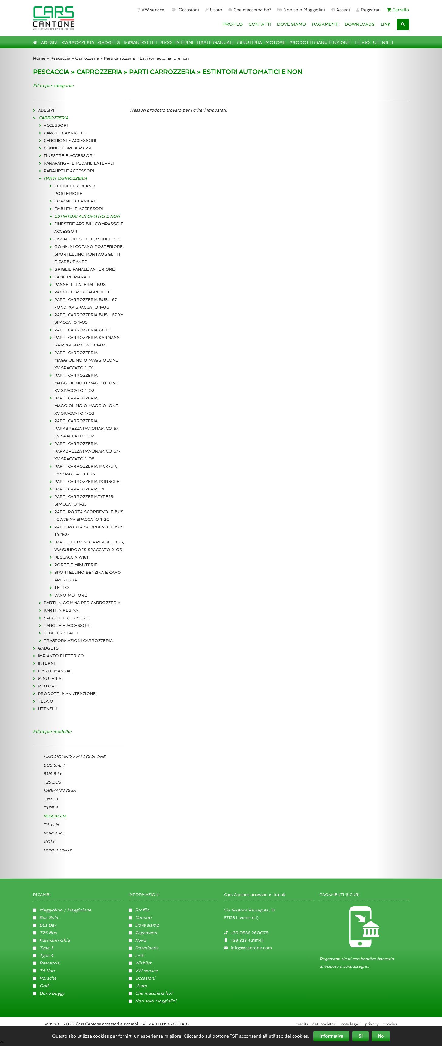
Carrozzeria (87, 58)
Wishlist (140, 963)
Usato (213, 9)
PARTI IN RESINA (61, 610)
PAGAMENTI (325, 24)
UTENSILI (383, 42)
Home (39, 58)
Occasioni (184, 9)
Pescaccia (60, 58)
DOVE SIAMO (291, 24)
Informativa (331, 1036)
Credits (302, 1024)
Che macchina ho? (249, 9)
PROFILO (233, 24)
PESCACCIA (51, 71)
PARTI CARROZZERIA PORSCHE (86, 481)
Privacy (372, 1024)
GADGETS (109, 42)
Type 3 (43, 947)
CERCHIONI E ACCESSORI (70, 140)
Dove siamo (144, 925)
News (137, 940)
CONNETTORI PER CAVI (68, 148)
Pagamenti (143, 932)
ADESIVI (50, 42)
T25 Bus (45, 932)
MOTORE (276, 42)
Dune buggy (48, 993)
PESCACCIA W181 (71, 557)
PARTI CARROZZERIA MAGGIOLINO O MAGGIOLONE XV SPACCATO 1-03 (86, 406)
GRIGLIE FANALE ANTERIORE (84, 269)
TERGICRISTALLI (61, 633)
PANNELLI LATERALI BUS (80, 284)
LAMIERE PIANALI (72, 277)
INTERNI (184, 42)
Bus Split (45, 917)
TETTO (61, 587)
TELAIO (362, 42)
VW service (150, 9)
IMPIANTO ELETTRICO (148, 42)
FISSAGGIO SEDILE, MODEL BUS (87, 239)
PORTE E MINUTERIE (76, 565)
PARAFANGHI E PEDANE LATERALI (79, 163)
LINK (386, 24)
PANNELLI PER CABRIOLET (82, 292)
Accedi (340, 9)
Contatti (140, 917)
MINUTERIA (249, 42)
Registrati (368, 9)
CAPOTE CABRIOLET (65, 133)
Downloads (143, 947)
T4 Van (44, 970)
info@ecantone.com (251, 947)
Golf (41, 985)
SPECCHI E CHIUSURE (66, 618)
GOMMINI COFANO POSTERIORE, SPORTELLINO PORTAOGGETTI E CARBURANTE (89, 254)
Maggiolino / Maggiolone (62, 909)
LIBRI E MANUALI (215, 42)
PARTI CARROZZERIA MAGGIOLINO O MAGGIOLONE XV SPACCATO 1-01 (86, 360)
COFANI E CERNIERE (75, 201)
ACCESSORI (56, 125)
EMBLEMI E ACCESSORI (78, 208)
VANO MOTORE (70, 595)
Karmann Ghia (51, 940)
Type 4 (43, 955)
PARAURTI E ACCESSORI (69, 171)
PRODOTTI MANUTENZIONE (319, 42)
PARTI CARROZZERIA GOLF (82, 330)
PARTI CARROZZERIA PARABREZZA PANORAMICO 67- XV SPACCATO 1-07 (87, 428)
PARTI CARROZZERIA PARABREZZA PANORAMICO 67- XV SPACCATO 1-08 (87, 451)
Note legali (351, 1024)
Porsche (44, 978)
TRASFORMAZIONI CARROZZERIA (78, 640)
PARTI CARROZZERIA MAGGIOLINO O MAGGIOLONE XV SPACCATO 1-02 (86, 383)
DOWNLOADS (360, 24)
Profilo (139, 909)
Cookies (390, 1024)
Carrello (398, 9)
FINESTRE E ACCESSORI (69, 155)
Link (136, 955)
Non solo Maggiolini (301, 9)
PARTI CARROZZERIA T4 (79, 489)
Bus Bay (44, 925)
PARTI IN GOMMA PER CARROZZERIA (82, 602)
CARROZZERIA (78, 42)
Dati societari (324, 1024)
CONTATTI (260, 24)
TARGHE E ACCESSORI (67, 625)
